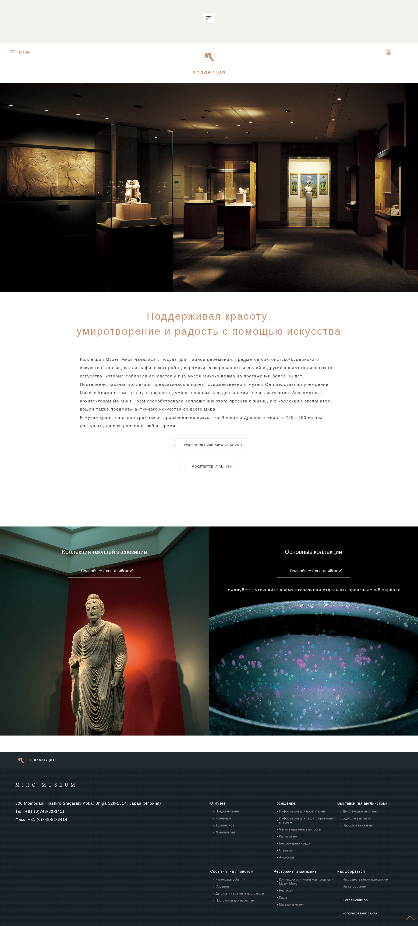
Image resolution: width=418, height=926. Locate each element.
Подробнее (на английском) (107, 577)
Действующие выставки (360, 817)
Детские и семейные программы (239, 899)
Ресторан (286, 896)
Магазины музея (291, 910)
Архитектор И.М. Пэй (212, 471)
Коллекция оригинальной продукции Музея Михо (306, 887)
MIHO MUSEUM (56, 790)
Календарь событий (230, 885)
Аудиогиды (287, 863)
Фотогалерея (225, 838)
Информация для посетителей (302, 817)
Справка (285, 856)
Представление (227, 817)
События (222, 892)
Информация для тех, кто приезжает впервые (306, 826)
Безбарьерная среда (294, 849)
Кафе (283, 903)
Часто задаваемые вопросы (300, 835)
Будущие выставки (357, 824)
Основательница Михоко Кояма (211, 449)
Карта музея (288, 842)
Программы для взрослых (234, 906)
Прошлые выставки (357, 831)
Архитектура (224, 831)
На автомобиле (354, 892)
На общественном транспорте (365, 885)
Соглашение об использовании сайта (367, 905)
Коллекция (223, 824)
